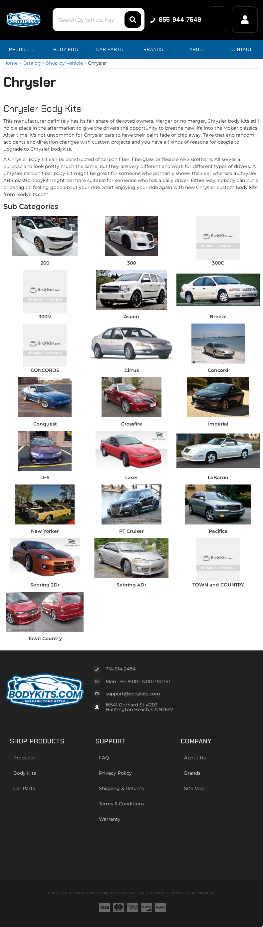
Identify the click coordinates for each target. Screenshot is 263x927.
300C (218, 263)
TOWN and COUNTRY (218, 585)
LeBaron (218, 477)
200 (45, 263)
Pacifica (218, 531)
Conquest (45, 424)
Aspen (131, 317)
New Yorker (45, 531)
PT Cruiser (131, 531)
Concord (218, 370)
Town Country (45, 638)
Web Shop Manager (195, 893)
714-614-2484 (120, 669)
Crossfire (131, 424)
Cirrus (132, 370)
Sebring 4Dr (131, 585)
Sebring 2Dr (45, 585)
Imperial (218, 424)
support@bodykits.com (133, 693)
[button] (98, 19)
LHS (45, 477)
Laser (131, 477)
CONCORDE (45, 370)
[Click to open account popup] (245, 19)
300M (45, 317)
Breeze (218, 317)
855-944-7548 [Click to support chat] (175, 19)
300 (131, 263)
